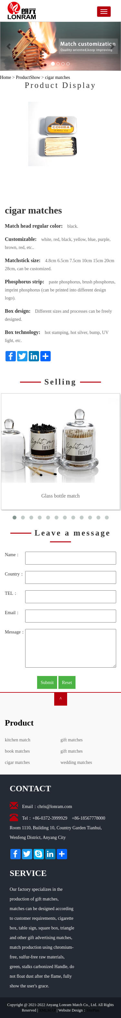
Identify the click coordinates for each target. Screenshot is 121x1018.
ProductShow (28, 77)
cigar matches (57, 77)
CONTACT (30, 788)
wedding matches (76, 762)
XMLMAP (47, 1010)
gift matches (72, 739)
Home (5, 77)
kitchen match (17, 739)
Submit (47, 682)
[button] (9, 46)
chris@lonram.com (54, 806)
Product (19, 723)
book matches (17, 751)
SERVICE (28, 873)
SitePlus (92, 1010)
